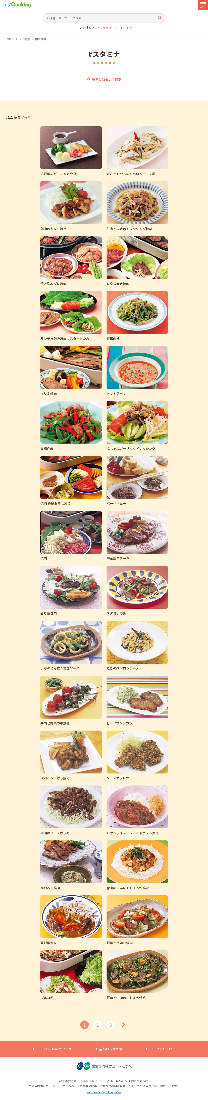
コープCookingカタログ (54, 1048)
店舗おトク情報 (110, 1048)
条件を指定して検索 (106, 78)
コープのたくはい (163, 1048)
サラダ (107, 27)
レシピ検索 (23, 39)
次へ (123, 1024)
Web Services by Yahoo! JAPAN (104, 1092)
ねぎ (129, 27)
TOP (8, 39)
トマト (119, 27)
